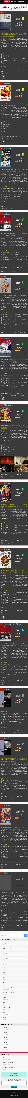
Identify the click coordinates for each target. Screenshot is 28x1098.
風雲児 (6, 873)
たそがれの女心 (8, 83)
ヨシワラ (6, 738)
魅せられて (7, 549)
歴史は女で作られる (10, 405)
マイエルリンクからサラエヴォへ (14, 624)
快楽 (5, 12)
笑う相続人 (7, 805)
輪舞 (5, 276)
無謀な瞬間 (7, 483)
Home (14, 1092)
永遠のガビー (8, 338)
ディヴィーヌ (8, 689)
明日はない (7, 214)
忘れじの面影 (8, 148)
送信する (14, 1086)
